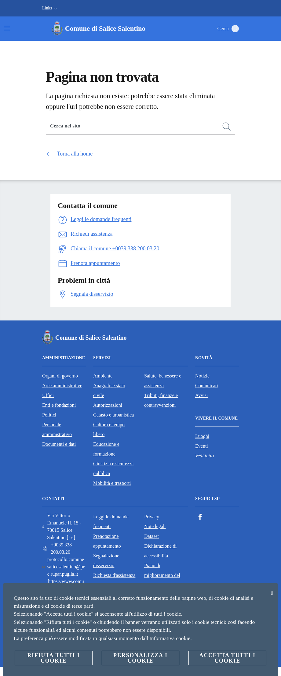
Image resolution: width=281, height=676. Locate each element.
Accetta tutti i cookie (227, 658)
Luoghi (202, 436)
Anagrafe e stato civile (109, 390)
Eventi (201, 446)
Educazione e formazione (106, 449)
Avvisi (201, 395)
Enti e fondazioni (59, 405)
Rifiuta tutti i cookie (53, 658)
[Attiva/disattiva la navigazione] (6, 28)
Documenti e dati (59, 444)
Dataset (151, 536)
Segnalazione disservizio (106, 560)
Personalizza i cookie (140, 658)
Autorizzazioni (107, 405)
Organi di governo (60, 375)
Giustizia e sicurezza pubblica (113, 468)
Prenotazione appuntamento (107, 541)
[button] (50, 8)
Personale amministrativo (57, 429)
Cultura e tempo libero (109, 429)
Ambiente (102, 375)
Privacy (151, 516)
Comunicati (206, 385)
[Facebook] (200, 517)
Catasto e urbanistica (113, 414)
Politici (49, 414)
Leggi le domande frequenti (111, 521)
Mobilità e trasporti (112, 483)
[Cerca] (235, 28)
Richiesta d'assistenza (114, 575)
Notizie (202, 375)
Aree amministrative (62, 385)
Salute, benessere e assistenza (162, 380)
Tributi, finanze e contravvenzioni (161, 400)
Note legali (155, 526)
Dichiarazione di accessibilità (160, 550)
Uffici (48, 395)
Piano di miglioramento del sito (162, 575)
